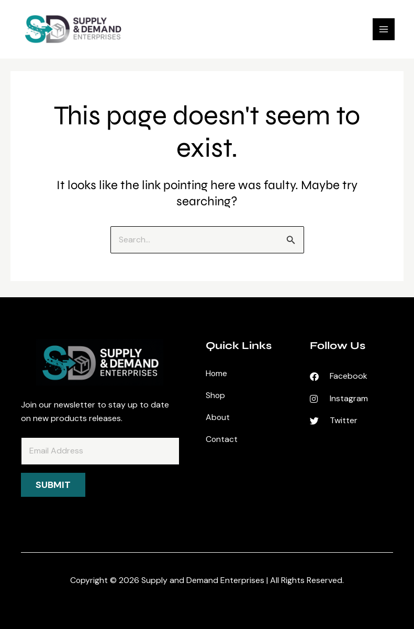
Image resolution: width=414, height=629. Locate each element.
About (218, 417)
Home (217, 373)
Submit (53, 485)
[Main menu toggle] (382, 31)
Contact (222, 439)
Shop (216, 395)
